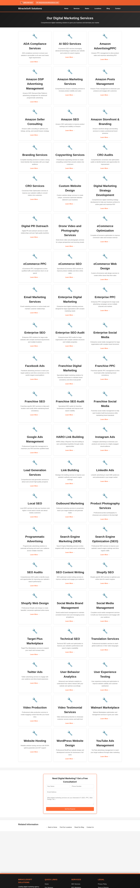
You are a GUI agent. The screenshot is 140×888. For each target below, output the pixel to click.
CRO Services (34, 186)
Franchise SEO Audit (70, 401)
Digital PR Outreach (34, 226)
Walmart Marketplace (105, 707)
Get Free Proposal (70, 809)
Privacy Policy (102, 884)
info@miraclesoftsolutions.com (47, 3)
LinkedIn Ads (105, 470)
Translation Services (105, 638)
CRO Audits (105, 154)
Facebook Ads (35, 365)
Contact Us (90, 827)
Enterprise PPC (105, 297)
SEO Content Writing (70, 572)
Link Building (70, 470)
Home (66, 8)
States (87, 8)
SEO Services (75, 884)
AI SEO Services (70, 43)
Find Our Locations (66, 827)
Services (76, 8)
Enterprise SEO (34, 332)
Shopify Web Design (35, 603)
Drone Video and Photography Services (70, 230)
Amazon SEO (70, 119)
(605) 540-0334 (27, 3)
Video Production (35, 707)
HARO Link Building (70, 437)
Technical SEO (70, 638)
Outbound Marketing (70, 503)
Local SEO (35, 503)
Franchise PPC (105, 365)
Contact (117, 8)
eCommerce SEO (70, 263)
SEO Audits (35, 572)
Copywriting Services (69, 154)
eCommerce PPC (34, 263)
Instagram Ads (105, 437)
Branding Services (34, 154)
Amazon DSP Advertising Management (35, 84)
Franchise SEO (35, 401)
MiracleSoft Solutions (30, 8)
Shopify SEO (105, 572)
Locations (97, 8)
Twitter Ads (34, 672)
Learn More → (35, 62)
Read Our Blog (79, 827)
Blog (108, 8)
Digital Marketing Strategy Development (105, 190)
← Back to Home (51, 827)
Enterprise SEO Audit (70, 332)
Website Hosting (35, 740)
